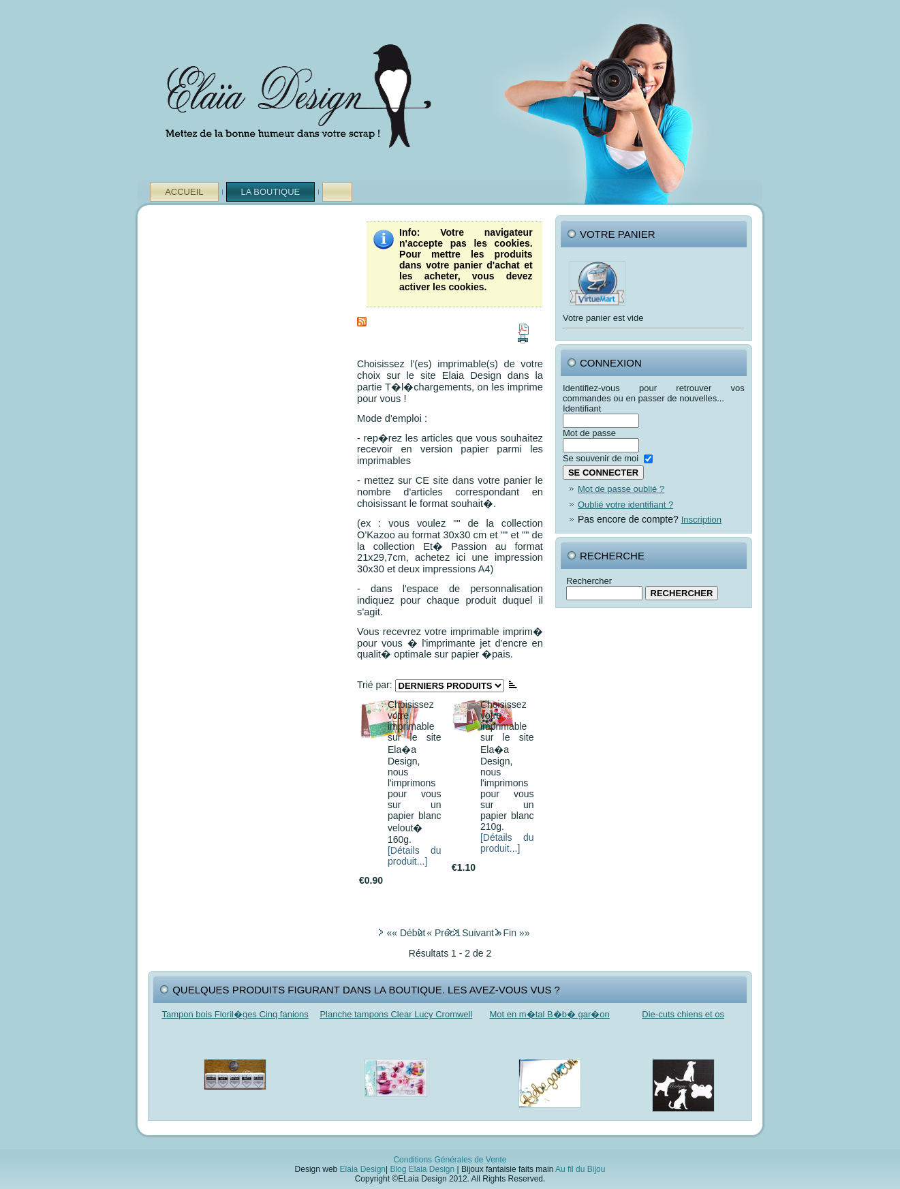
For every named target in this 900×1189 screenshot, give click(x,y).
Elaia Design (363, 1169)
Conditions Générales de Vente (449, 1159)
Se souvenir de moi (600, 458)
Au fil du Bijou (580, 1169)
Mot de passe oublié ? (621, 489)
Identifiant (582, 408)
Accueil (184, 192)
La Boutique (270, 192)
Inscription (701, 519)
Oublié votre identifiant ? (625, 504)
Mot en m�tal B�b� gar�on (550, 1014)
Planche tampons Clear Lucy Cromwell (396, 1014)
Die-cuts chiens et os (683, 1014)
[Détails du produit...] (414, 856)
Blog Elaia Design (422, 1169)
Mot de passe (589, 433)
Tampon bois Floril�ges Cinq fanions (234, 1014)
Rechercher (589, 581)
